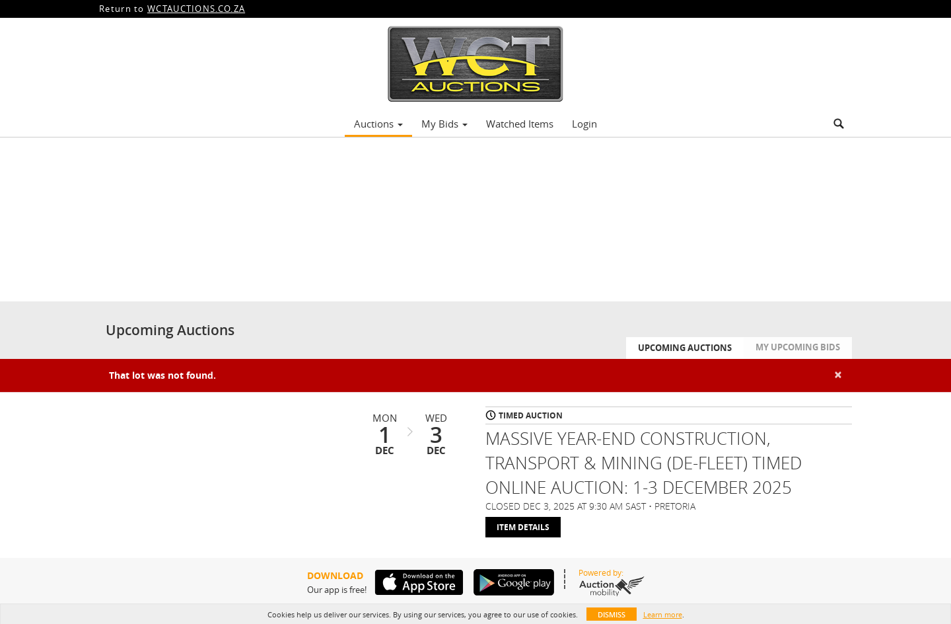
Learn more (662, 614)
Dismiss (611, 614)
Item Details (523, 527)
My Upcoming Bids (798, 347)
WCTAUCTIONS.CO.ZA (196, 9)
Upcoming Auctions (685, 348)
